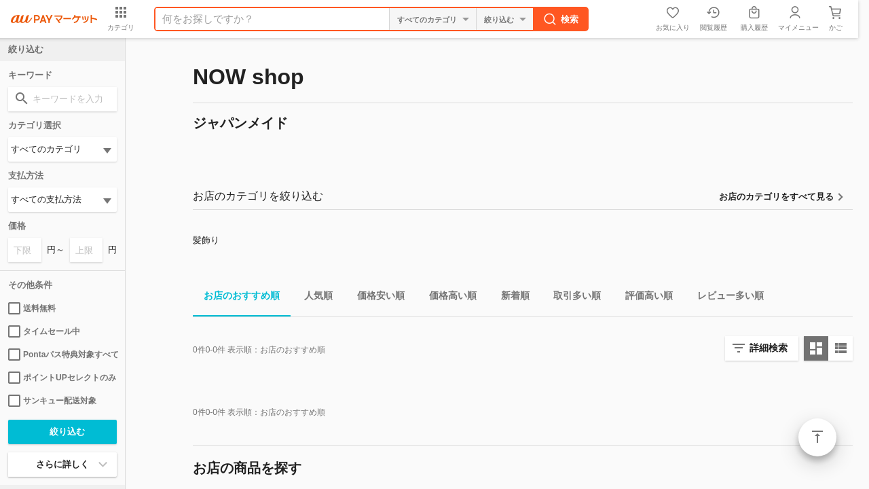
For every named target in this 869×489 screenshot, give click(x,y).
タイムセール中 (44, 331)
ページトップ (817, 437)
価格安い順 (375, 298)
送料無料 (32, 308)
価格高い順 (447, 298)
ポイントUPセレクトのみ (62, 378)
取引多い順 (571, 298)
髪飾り (206, 240)
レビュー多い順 (725, 298)
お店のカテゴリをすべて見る (776, 197)
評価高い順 (643, 298)
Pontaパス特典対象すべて (62, 354)
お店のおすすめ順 (236, 298)
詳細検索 (769, 347)
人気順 (313, 298)
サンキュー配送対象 (52, 401)
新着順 (510, 298)
